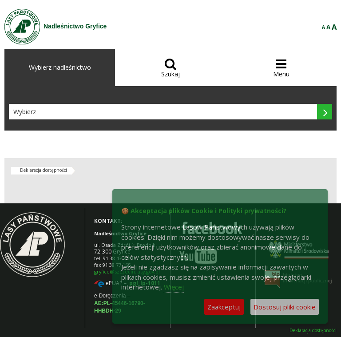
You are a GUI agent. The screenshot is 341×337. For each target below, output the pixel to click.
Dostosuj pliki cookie (285, 306)
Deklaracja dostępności (43, 170)
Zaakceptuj (224, 306)
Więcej (174, 286)
